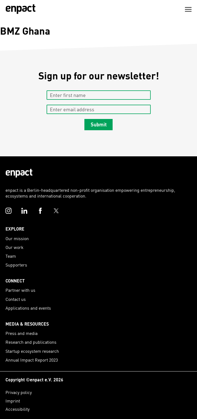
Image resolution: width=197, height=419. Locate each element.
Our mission (17, 238)
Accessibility (17, 409)
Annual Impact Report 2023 (31, 360)
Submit (99, 124)
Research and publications (30, 342)
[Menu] (188, 9)
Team (10, 256)
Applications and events (28, 308)
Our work (14, 247)
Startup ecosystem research (32, 351)
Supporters (16, 265)
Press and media (21, 333)
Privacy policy (18, 392)
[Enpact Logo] (19, 173)
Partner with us (20, 290)
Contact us (15, 299)
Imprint (12, 401)
